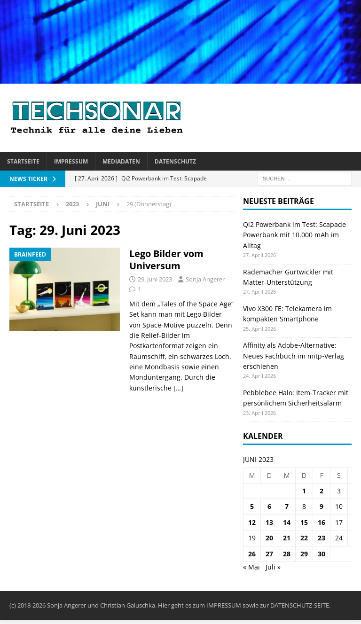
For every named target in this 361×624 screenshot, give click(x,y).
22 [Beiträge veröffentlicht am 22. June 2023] (304, 537)
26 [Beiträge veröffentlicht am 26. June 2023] (252, 553)
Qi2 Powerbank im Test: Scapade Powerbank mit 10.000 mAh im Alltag (294, 235)
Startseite (23, 161)
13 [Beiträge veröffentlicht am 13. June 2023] (269, 522)
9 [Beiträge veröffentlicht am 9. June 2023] (321, 506)
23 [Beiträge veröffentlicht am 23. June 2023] (321, 537)
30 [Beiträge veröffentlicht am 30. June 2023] (321, 553)
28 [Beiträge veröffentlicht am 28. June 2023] (286, 553)
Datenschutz (175, 161)
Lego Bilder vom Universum (166, 259)
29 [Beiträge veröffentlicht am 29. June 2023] (304, 553)
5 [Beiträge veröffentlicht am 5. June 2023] (252, 506)
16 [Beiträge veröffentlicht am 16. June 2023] (321, 522)
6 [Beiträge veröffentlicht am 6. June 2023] (269, 506)
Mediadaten (121, 161)
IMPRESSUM (223, 605)
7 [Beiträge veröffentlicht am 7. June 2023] (287, 506)
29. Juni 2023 (155, 279)
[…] (178, 387)
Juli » (273, 566)
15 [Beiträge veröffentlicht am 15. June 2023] (304, 522)
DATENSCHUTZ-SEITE (299, 605)
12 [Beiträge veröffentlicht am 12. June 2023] (252, 522)
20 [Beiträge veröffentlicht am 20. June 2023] (269, 537)
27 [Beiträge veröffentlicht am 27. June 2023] (269, 553)
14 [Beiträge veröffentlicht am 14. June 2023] (286, 522)
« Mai (251, 566)
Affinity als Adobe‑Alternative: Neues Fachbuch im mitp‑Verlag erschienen (293, 356)
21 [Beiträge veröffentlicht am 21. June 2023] (286, 537)
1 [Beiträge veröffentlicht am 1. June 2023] (304, 490)
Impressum (71, 161)
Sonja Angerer (205, 279)
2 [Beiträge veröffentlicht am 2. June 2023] (321, 490)
